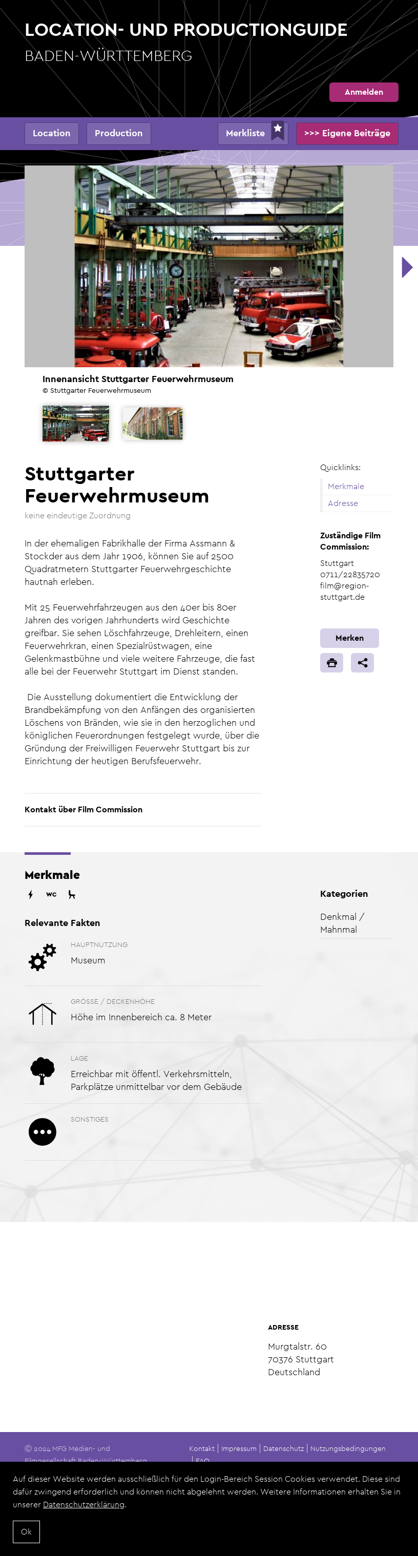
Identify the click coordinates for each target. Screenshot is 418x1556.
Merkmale (346, 486)
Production (119, 133)
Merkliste (245, 133)
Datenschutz (283, 1448)
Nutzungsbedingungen (348, 1448)
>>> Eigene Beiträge (347, 133)
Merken (350, 638)
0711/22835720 (350, 574)
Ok (26, 1531)
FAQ (203, 1460)
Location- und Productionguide (209, 42)
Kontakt (202, 1448)
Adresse (343, 503)
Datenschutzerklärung (83, 1504)
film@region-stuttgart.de (344, 591)
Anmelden (364, 92)
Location (52, 133)
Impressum (239, 1448)
